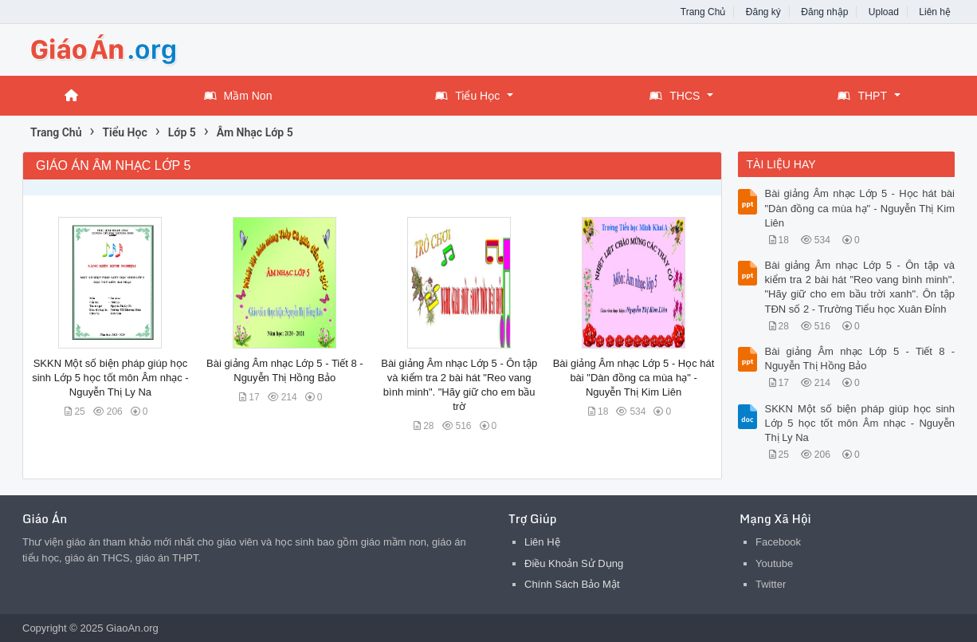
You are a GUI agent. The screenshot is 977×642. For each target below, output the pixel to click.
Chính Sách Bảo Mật (572, 584)
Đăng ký (763, 12)
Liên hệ (935, 12)
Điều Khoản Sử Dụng (573, 563)
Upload (884, 12)
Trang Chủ (703, 12)
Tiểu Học (467, 96)
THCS (674, 96)
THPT (862, 96)
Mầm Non (238, 96)
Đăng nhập (824, 12)
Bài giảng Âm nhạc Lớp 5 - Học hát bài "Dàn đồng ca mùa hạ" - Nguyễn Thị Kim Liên (634, 377)
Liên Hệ (542, 542)
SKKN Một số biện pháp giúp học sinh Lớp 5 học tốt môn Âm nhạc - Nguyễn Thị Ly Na (110, 377)
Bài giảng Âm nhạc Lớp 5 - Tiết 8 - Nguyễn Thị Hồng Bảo (860, 358)
